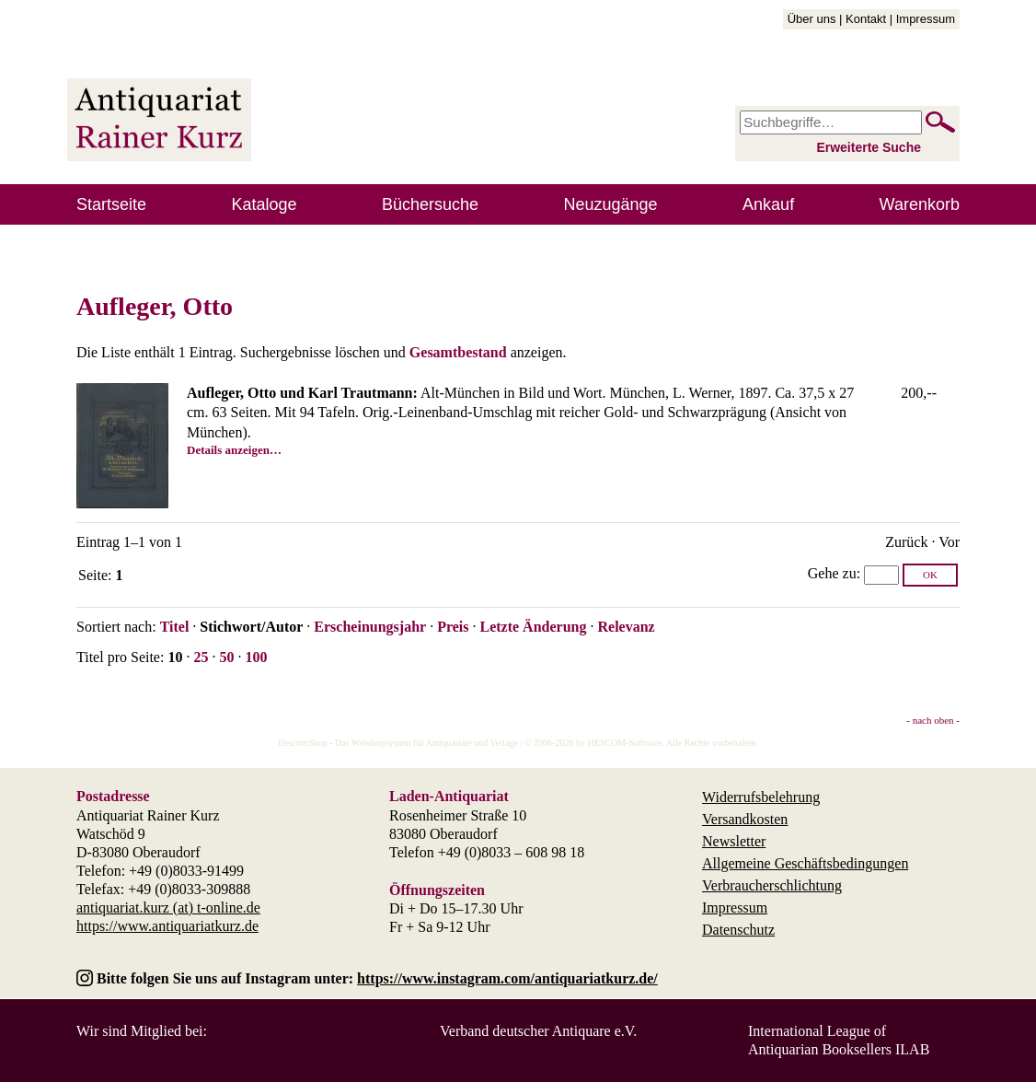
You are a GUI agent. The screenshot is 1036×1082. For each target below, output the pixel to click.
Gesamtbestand (458, 352)
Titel (175, 626)
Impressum (925, 19)
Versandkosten (745, 819)
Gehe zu (832, 573)
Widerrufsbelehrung (761, 797)
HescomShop (302, 743)
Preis (452, 626)
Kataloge (264, 204)
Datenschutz (738, 929)
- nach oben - (933, 720)
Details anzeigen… (234, 450)
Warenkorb (920, 204)
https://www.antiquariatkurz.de (167, 926)
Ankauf (768, 204)
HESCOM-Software (624, 743)
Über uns (812, 19)
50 (226, 657)
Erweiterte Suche (868, 147)
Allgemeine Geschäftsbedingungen (805, 863)
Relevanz (625, 626)
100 (256, 657)
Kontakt (866, 19)
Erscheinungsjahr (370, 626)
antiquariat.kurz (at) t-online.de (168, 907)
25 (200, 657)
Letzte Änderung (532, 626)
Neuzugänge (611, 204)
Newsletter (733, 841)
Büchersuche (430, 204)
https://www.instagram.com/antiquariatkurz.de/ (507, 978)
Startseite (111, 204)
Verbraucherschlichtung (772, 885)
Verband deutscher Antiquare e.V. (538, 1031)
